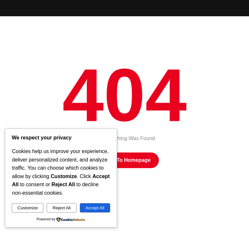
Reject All (62, 207)
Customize (28, 207)
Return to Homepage (125, 160)
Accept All (94, 207)
